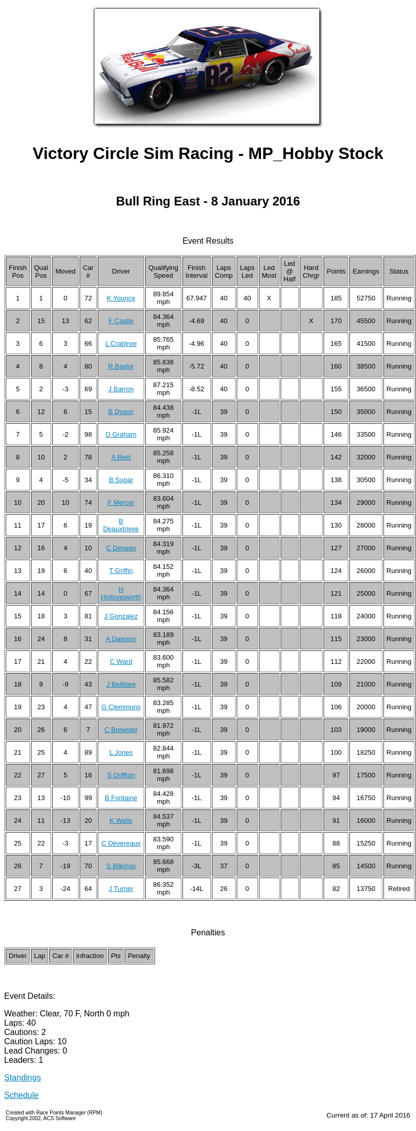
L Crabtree (121, 343)
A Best (121, 457)
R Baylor (121, 366)
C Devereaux (121, 843)
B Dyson (121, 412)
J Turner (121, 889)
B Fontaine (121, 798)
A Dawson (121, 639)
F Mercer (120, 502)
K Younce (121, 298)
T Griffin (121, 571)
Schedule (21, 1095)
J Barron (121, 389)
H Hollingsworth (121, 593)
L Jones (121, 752)
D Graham (120, 434)
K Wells (121, 820)
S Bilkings (121, 866)
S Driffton (121, 775)
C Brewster (120, 730)
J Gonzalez (121, 616)
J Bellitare (121, 684)
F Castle (121, 321)
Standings (22, 1077)
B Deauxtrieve (120, 525)
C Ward (121, 661)
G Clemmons (121, 707)
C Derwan (121, 548)
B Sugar (121, 480)
